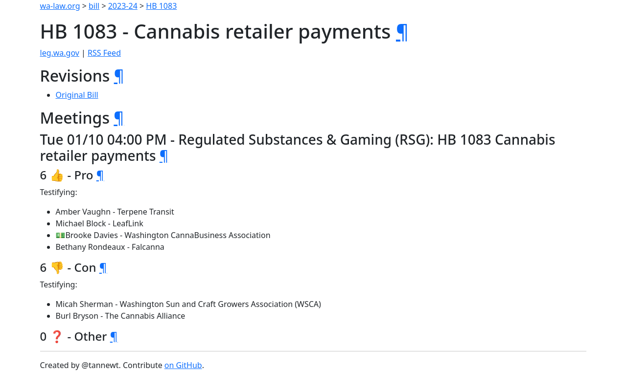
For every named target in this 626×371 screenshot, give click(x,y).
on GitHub (183, 365)
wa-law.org (60, 5)
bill (94, 5)
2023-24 (123, 5)
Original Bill (77, 94)
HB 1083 (161, 5)
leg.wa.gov (59, 52)
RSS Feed (104, 52)
